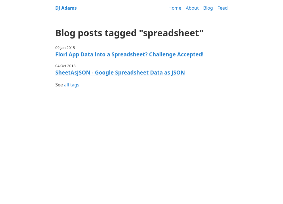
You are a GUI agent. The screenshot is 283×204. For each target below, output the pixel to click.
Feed (222, 8)
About (192, 8)
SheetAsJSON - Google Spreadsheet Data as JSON (120, 72)
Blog (208, 8)
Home (174, 8)
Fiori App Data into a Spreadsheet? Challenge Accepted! (129, 54)
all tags (71, 85)
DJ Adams (66, 8)
